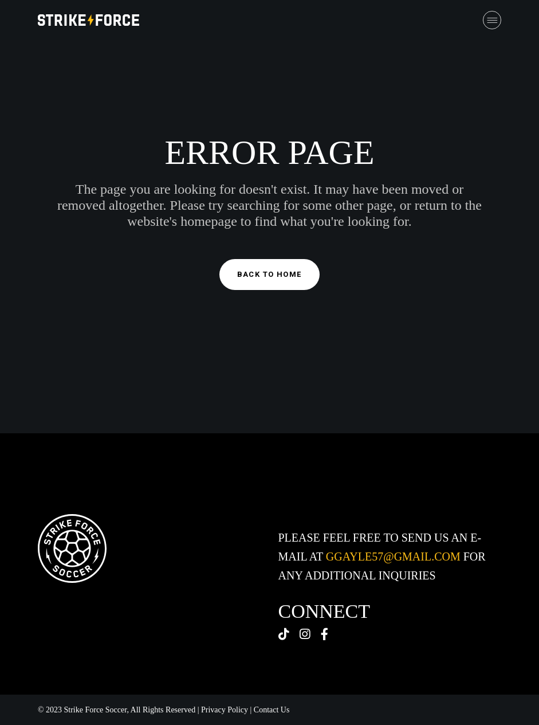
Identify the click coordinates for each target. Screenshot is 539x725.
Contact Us (272, 710)
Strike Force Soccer (95, 710)
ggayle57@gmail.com (393, 556)
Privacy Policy (224, 710)
